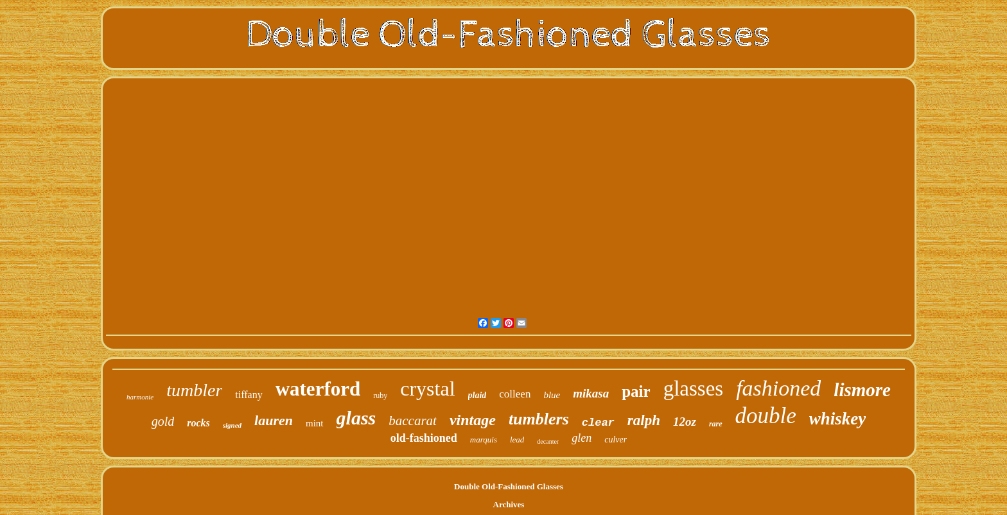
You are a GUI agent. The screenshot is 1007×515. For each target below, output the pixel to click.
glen (581, 438)
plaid (477, 395)
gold (163, 421)
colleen (514, 394)
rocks (198, 422)
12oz (684, 421)
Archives (509, 504)
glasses (693, 388)
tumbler (194, 390)
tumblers (539, 419)
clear (598, 423)
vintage (473, 420)
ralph (643, 420)
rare (715, 423)
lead (517, 439)
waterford (318, 389)
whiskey (837, 418)
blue (551, 395)
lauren (273, 420)
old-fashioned (423, 438)
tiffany (248, 394)
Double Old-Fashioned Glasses (508, 486)
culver (615, 439)
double (765, 415)
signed (232, 425)
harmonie (140, 397)
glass (356, 417)
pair (636, 391)
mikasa (591, 393)
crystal (427, 388)
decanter (548, 441)
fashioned (778, 388)
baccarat (413, 420)
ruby (380, 395)
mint (315, 423)
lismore (862, 390)
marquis (483, 439)
